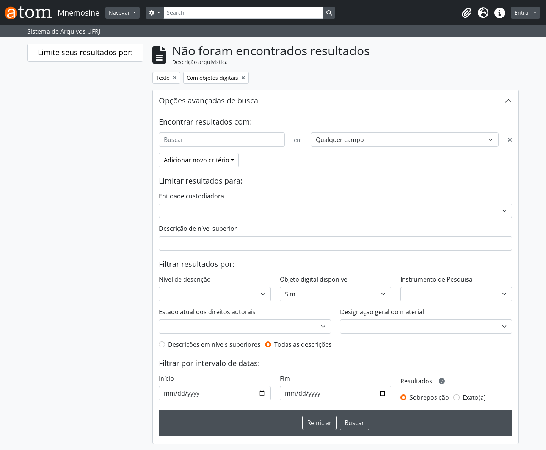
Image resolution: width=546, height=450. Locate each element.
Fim (285, 378)
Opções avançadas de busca (208, 100)
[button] (466, 13)
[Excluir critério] (510, 139)
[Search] (243, 13)
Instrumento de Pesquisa (436, 279)
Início (166, 378)
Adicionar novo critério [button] (196, 160)
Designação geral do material (382, 312)
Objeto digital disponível (314, 279)
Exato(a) (474, 397)
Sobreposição (429, 397)
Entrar (523, 12)
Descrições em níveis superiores (214, 344)
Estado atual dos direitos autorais (207, 312)
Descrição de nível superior (198, 228)
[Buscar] (222, 139)
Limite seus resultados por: (85, 52)
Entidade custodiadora (191, 196)
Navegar (120, 12)
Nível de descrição (185, 279)
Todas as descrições (303, 344)
